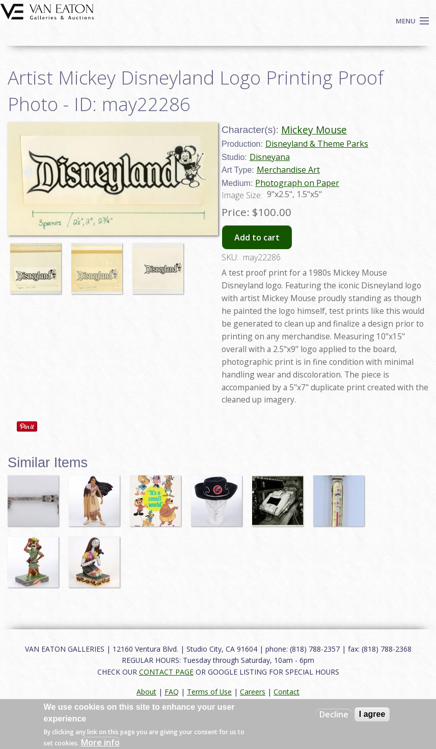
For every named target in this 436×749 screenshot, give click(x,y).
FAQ (172, 692)
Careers (252, 692)
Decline (333, 714)
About (146, 692)
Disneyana (270, 157)
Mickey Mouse (314, 130)
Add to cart (257, 237)
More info (100, 742)
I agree (372, 714)
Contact (286, 692)
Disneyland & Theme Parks (316, 143)
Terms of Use (209, 692)
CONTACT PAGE (166, 672)
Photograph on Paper (297, 183)
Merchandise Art (288, 169)
